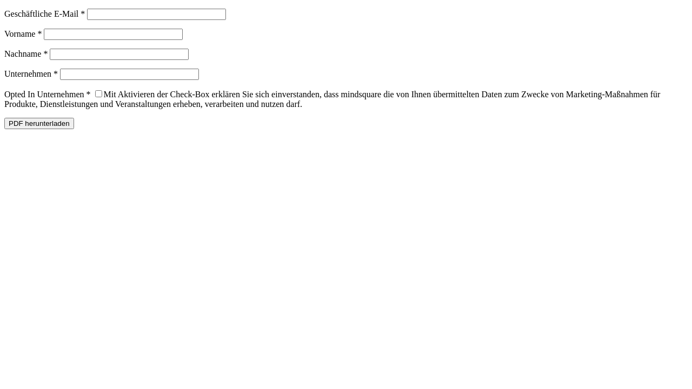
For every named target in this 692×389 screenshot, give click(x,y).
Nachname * (26, 53)
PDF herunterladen (39, 123)
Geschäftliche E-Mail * (44, 13)
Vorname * (23, 33)
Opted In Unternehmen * (47, 94)
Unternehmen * (31, 73)
